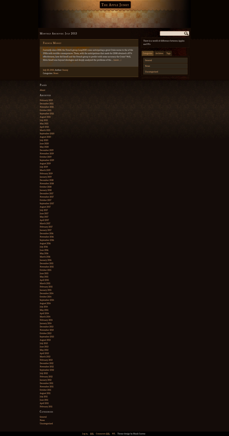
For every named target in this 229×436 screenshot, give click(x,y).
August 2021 (45, 117)
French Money (52, 43)
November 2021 (47, 107)
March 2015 (45, 283)
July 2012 (44, 373)
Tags (168, 53)
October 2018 (45, 186)
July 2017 (44, 210)
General (148, 60)
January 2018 (46, 190)
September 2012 (47, 370)
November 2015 (47, 266)
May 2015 (44, 276)
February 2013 (46, 360)
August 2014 (45, 303)
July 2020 (44, 140)
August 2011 (45, 393)
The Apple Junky (115, 5)
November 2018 (47, 183)
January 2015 (46, 290)
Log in (85, 433)
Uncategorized (151, 71)
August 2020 (45, 137)
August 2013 (45, 340)
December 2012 (46, 363)
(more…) (117, 60)
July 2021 (44, 120)
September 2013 (47, 336)
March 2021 (45, 130)
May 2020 (44, 147)
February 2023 (46, 100)
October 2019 (45, 157)
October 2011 (45, 390)
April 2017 (44, 220)
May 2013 (44, 350)
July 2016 (44, 246)
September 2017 (47, 203)
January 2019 (46, 177)
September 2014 (47, 300)
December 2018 (46, 180)
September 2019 (47, 160)
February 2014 (46, 320)
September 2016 (47, 240)
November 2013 (47, 330)
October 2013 (45, 333)
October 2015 (45, 270)
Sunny (65, 70)
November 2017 (47, 196)
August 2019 (45, 163)
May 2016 (44, 253)
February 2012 (46, 376)
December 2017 (46, 193)
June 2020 (44, 143)
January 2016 (46, 260)
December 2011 (46, 383)
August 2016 (45, 243)
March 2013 (45, 356)
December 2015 (46, 263)
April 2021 (44, 127)
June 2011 (44, 400)
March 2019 (45, 170)
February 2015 (46, 286)
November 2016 (47, 236)
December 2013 (46, 326)
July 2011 (44, 396)
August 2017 (45, 206)
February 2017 (46, 226)
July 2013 (44, 343)
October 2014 (45, 296)
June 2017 (44, 213)
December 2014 (46, 293)
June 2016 (44, 250)
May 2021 (44, 123)
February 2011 (46, 406)
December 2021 (46, 103)
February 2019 (46, 173)
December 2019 (46, 150)
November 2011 (46, 386)
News (55, 73)
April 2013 (44, 353)
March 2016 (45, 256)
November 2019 (47, 153)
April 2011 (44, 403)
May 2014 (44, 310)
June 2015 (44, 273)
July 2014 (44, 306)
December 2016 (46, 233)
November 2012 (47, 366)
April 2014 (44, 313)
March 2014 (45, 316)
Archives (159, 53)
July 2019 (44, 167)
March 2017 (45, 223)
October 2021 (45, 110)
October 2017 (45, 200)
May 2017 (44, 216)
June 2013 (44, 346)
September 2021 (47, 113)
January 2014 (46, 323)
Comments (102, 433)
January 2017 (46, 230)
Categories (147, 53)
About (42, 90)
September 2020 (47, 133)
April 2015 (44, 280)
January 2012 (46, 380)
